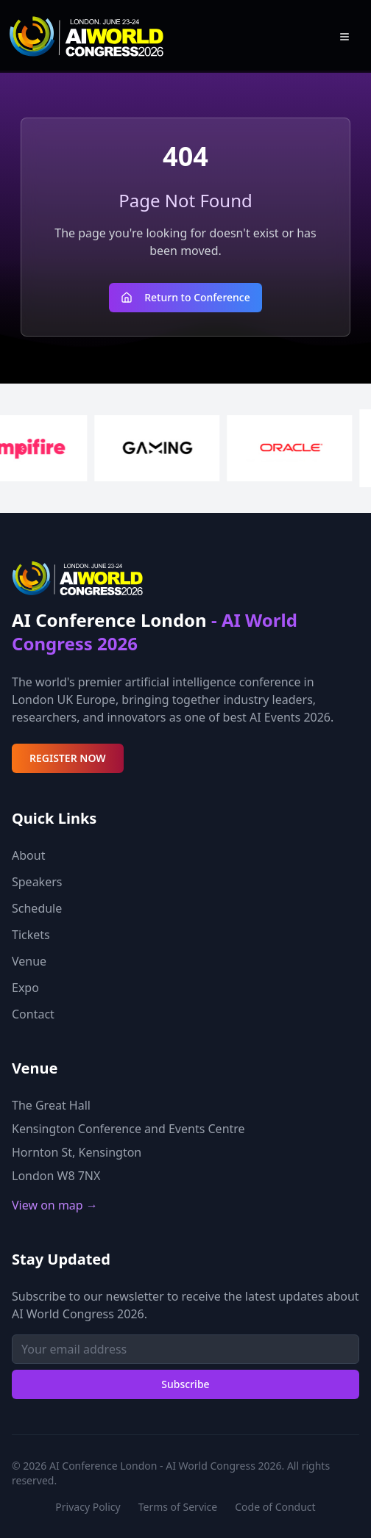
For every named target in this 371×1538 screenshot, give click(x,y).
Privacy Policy (87, 1507)
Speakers (37, 882)
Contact (33, 1014)
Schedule (37, 908)
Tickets (31, 935)
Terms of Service (178, 1507)
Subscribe (185, 1384)
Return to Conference (185, 297)
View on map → (55, 1205)
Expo (25, 988)
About (28, 855)
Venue (29, 961)
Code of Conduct (275, 1507)
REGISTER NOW (67, 758)
